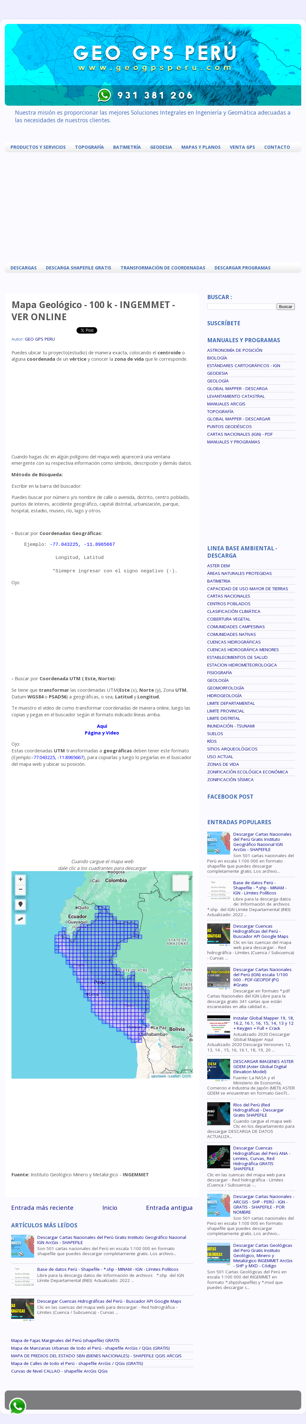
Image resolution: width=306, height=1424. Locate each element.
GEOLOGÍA (218, 381)
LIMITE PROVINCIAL (225, 711)
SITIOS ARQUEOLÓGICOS (232, 749)
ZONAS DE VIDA (223, 764)
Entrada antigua (169, 1207)
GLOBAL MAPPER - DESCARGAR (238, 419)
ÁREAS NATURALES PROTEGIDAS (239, 573)
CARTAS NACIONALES (228, 596)
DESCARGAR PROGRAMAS (243, 268)
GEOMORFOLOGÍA (225, 688)
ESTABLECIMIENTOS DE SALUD (237, 657)
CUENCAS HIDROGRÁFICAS (234, 642)
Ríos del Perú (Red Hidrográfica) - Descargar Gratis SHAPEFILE (258, 1110)
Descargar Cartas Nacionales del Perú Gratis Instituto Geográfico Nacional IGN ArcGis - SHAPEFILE (111, 1239)
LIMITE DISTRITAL (223, 718)
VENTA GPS (242, 147)
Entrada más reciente (42, 1207)
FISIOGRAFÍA (219, 672)
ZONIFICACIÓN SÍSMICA (230, 779)
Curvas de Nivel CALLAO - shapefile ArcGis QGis (59, 1371)
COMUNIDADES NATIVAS (231, 634)
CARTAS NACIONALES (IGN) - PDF (240, 434)
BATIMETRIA (218, 581)
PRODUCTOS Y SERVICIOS (38, 147)
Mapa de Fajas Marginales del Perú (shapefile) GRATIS (65, 1340)
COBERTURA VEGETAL (229, 619)
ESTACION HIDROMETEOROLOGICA (242, 665)
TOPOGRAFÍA (89, 147)
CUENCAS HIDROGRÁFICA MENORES (243, 649)
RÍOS (212, 741)
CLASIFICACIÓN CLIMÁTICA (233, 611)
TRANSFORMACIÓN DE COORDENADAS (162, 268)
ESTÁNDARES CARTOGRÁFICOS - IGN (243, 365)
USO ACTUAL (220, 756)
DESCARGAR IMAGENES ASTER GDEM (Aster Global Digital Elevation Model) (263, 1066)
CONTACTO (277, 147)
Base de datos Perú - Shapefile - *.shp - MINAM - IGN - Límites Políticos (107, 1269)
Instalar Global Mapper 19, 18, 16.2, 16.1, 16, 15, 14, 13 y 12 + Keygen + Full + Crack (263, 1023)
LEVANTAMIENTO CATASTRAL (236, 396)
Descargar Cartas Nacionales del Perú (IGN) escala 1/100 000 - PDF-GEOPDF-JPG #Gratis (262, 977)
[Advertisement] (118, 206)
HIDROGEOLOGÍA (224, 695)
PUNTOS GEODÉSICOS (229, 426)
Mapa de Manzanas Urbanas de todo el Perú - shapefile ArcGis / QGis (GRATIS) (90, 1348)
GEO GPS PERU (40, 339)
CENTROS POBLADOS (229, 604)
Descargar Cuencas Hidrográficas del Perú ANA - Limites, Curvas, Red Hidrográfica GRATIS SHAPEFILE (261, 1158)
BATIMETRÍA (127, 147)
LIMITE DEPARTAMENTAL (231, 703)
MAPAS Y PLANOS (201, 147)
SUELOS (215, 733)
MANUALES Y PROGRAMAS (233, 442)
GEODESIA (161, 147)
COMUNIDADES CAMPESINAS (236, 626)
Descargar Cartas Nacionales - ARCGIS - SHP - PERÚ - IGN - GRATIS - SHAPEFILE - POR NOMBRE (263, 1204)
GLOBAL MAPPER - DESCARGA (237, 388)
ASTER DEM (218, 566)
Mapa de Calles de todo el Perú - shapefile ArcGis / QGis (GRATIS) (77, 1363)
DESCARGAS (24, 268)
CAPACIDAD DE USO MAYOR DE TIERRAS (247, 588)
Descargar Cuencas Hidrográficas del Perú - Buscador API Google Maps (109, 1301)
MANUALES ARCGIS (226, 404)
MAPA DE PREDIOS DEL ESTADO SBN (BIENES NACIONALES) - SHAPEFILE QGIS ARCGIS (96, 1356)
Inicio (109, 1207)
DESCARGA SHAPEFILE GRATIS (78, 268)
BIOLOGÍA (217, 358)
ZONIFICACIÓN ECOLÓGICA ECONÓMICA (247, 772)
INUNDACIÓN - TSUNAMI (231, 726)
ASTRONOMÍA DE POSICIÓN (234, 350)
